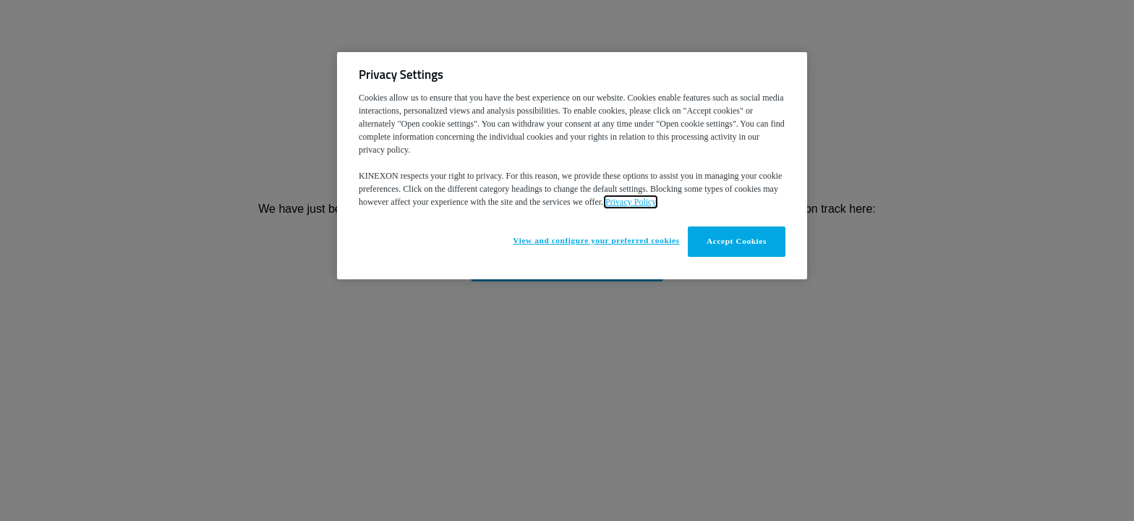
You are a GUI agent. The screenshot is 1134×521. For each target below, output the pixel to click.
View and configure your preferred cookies (596, 240)
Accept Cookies (737, 241)
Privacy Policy (630, 202)
